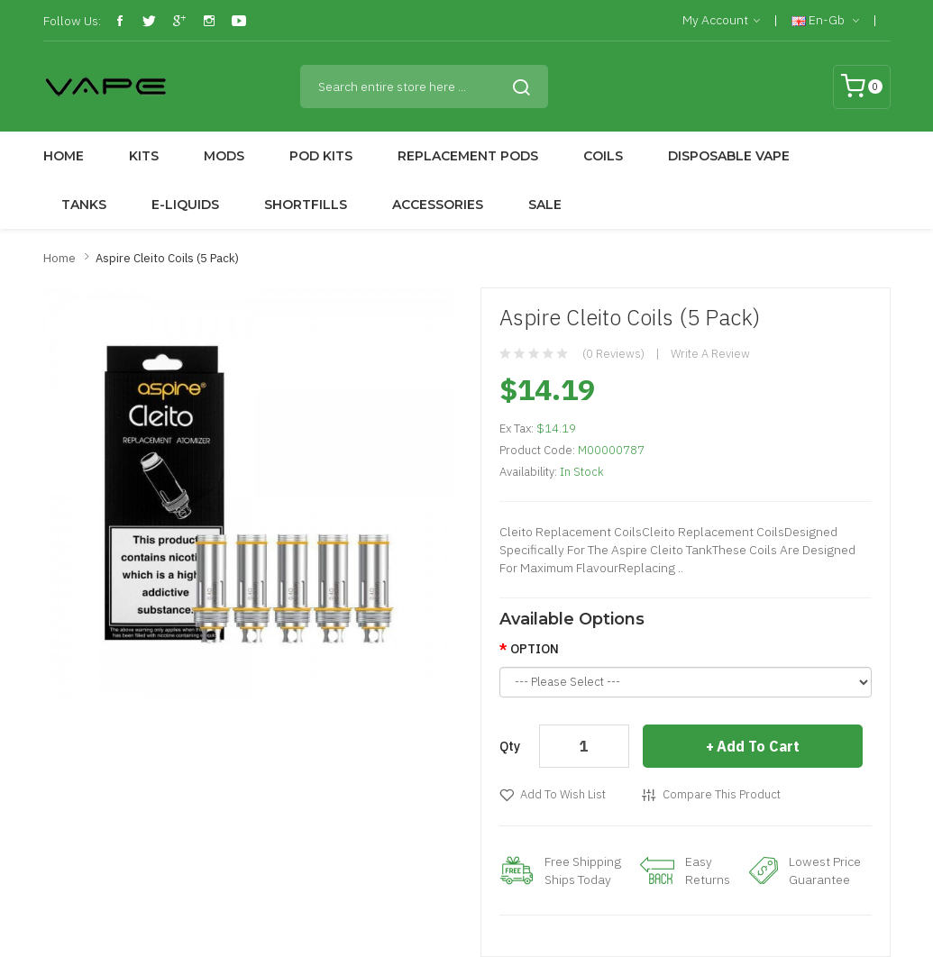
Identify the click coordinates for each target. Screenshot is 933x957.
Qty (509, 746)
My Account (721, 21)
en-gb (825, 21)
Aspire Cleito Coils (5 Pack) (167, 258)
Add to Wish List (563, 794)
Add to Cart (758, 746)
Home (59, 258)
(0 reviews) (613, 354)
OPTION (534, 649)
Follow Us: (72, 21)
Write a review (710, 354)
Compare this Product (722, 794)
